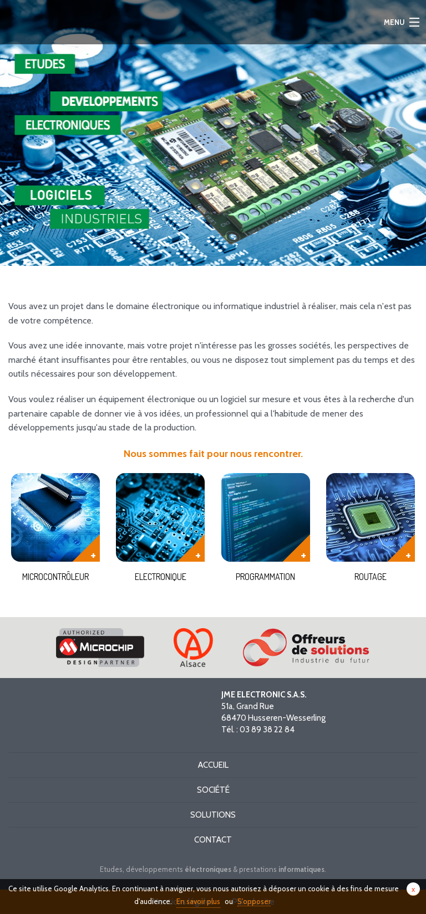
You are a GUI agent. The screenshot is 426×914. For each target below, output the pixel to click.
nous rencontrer (265, 454)
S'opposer (254, 901)
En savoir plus (198, 901)
